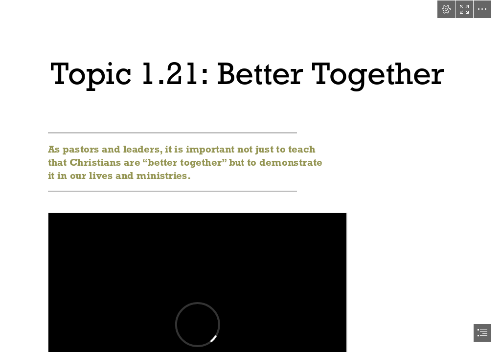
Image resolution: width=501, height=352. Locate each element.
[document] (250, 176)
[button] (446, 9)
